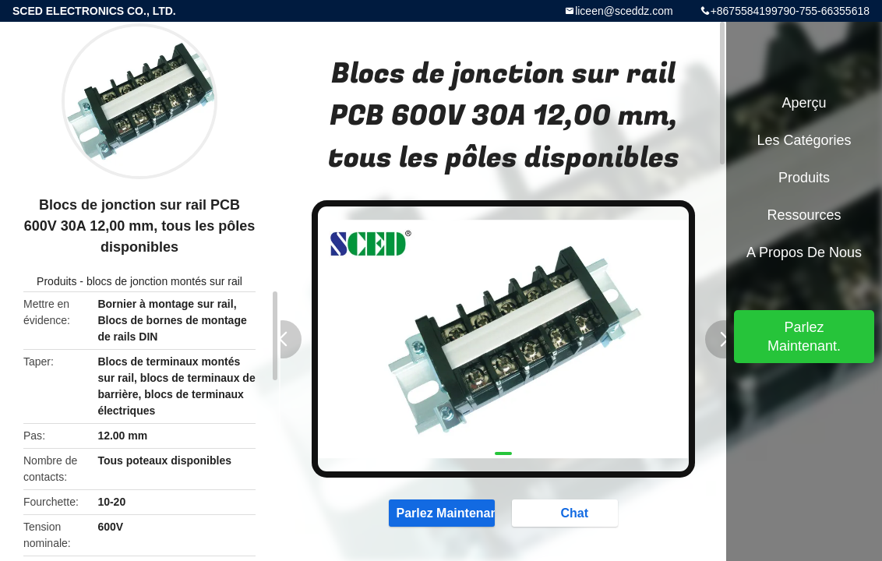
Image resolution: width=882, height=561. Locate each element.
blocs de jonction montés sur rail (164, 281)
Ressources (804, 215)
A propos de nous (804, 252)
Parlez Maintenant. (442, 512)
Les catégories (804, 140)
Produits (56, 281)
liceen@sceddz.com (624, 11)
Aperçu (803, 103)
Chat (566, 512)
